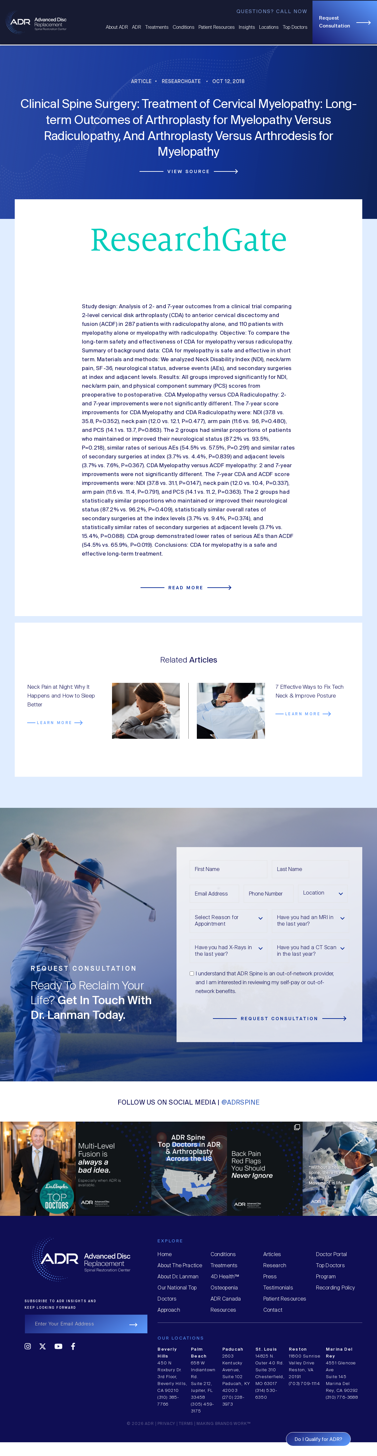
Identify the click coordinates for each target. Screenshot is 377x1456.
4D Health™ (225, 1277)
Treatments (157, 27)
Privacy (167, 1424)
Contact (272, 1310)
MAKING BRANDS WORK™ (223, 1424)
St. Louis (266, 1349)
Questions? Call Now (272, 11)
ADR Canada (226, 1299)
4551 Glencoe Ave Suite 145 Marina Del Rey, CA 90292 (342, 1377)
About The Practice (180, 1266)
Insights (247, 27)
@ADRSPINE (240, 1102)
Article (141, 81)
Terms (186, 1424)
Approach (169, 1310)
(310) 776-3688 (342, 1397)
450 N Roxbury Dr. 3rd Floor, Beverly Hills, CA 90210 (172, 1377)
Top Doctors (295, 27)
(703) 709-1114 (304, 1383)
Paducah (232, 1349)
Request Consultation (334, 22)
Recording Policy (335, 1288)
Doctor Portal (331, 1254)
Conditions (184, 27)
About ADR (117, 27)
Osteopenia (224, 1288)
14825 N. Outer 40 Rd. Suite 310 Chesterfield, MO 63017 (270, 1370)
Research (274, 1266)
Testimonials (278, 1288)
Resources (223, 1310)
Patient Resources (216, 27)
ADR (136, 27)
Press (270, 1277)
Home (165, 1254)
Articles (272, 1254)
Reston (298, 1349)
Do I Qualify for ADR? (318, 1439)
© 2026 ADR (140, 1424)
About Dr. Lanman (178, 1277)
